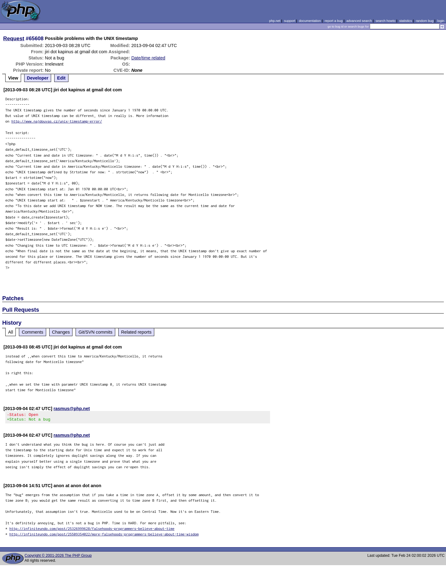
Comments (32, 332)
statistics (405, 21)
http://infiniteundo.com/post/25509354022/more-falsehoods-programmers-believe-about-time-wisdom (104, 536)
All (10, 332)
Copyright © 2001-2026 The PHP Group (58, 557)
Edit (61, 78)
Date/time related (148, 57)
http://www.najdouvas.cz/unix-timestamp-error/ (56, 121)
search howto (385, 21)
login (440, 21)
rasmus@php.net (72, 408)
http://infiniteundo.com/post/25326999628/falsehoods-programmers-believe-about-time (91, 530)
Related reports (136, 332)
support (289, 21)
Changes (61, 332)
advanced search (359, 21)
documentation (310, 21)
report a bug (334, 21)
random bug (425, 21)
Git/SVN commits (95, 332)
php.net (274, 21)
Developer (38, 78)
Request (13, 38)
